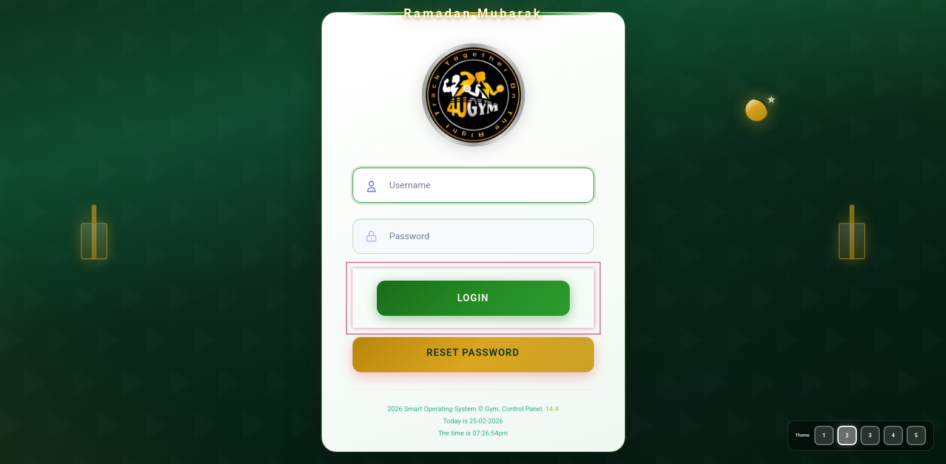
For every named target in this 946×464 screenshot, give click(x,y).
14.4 (552, 409)
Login (472, 298)
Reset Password (473, 352)
